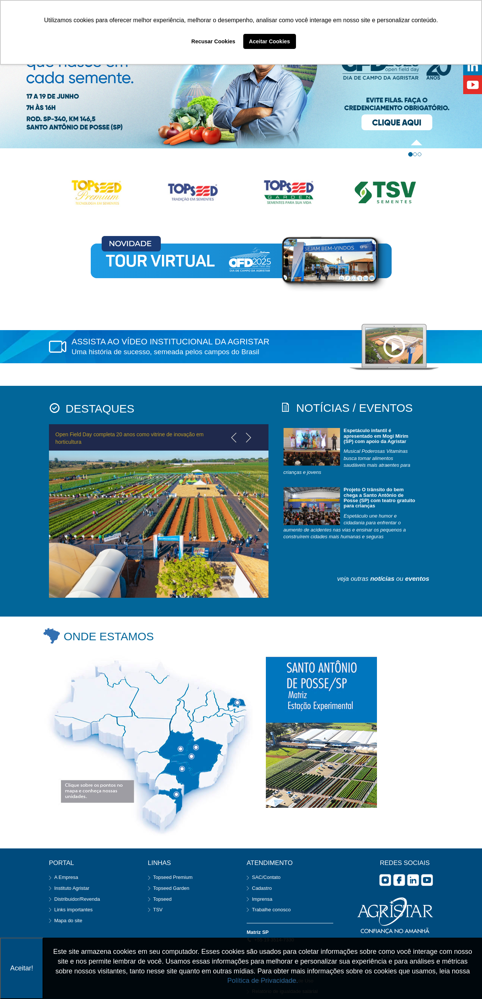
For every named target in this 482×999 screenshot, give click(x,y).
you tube (427, 880)
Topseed (162, 899)
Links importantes (73, 909)
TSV (158, 909)
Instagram (385, 880)
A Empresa (66, 877)
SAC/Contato (266, 877)
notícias (382, 578)
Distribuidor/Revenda (77, 899)
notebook (394, 347)
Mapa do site (68, 920)
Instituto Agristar (71, 888)
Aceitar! (21, 968)
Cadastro (262, 888)
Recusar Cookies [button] (213, 41)
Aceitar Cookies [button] (269, 41)
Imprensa (262, 899)
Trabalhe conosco (271, 909)
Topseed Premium (173, 877)
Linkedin (413, 880)
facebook (399, 880)
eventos (417, 578)
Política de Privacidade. (262, 980)
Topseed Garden (171, 888)
